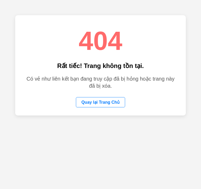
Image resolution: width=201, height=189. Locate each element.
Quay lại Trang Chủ (100, 102)
